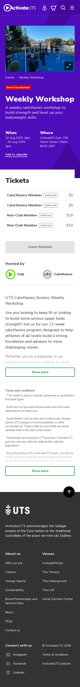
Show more (40, 372)
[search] (63, 7)
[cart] (53, 7)
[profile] (44, 7)
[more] (72, 7)
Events (10, 77)
